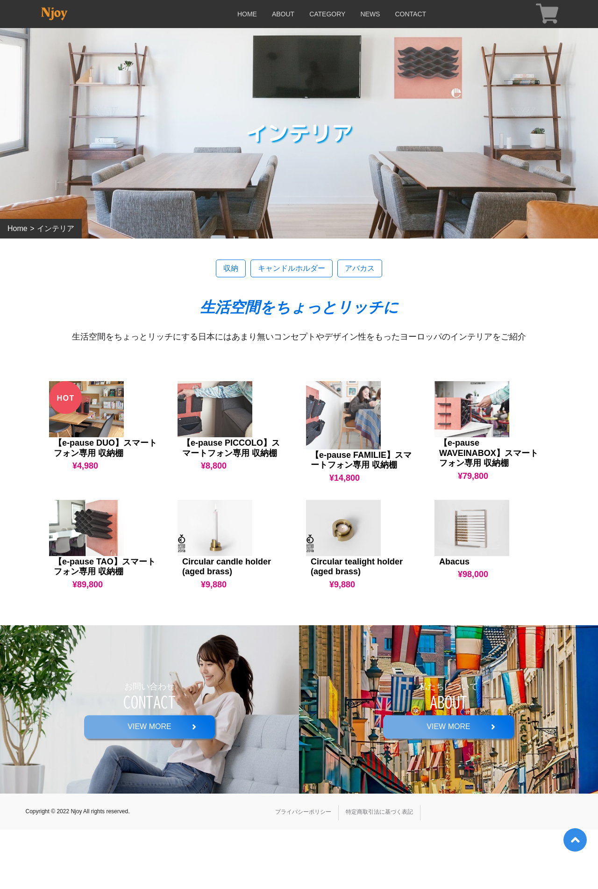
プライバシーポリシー (303, 871)
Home (17, 228)
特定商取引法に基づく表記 (379, 871)
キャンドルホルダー (291, 268)
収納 (230, 268)
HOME (247, 14)
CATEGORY (327, 14)
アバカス (360, 268)
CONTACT (410, 14)
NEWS (370, 14)
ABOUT (283, 14)
